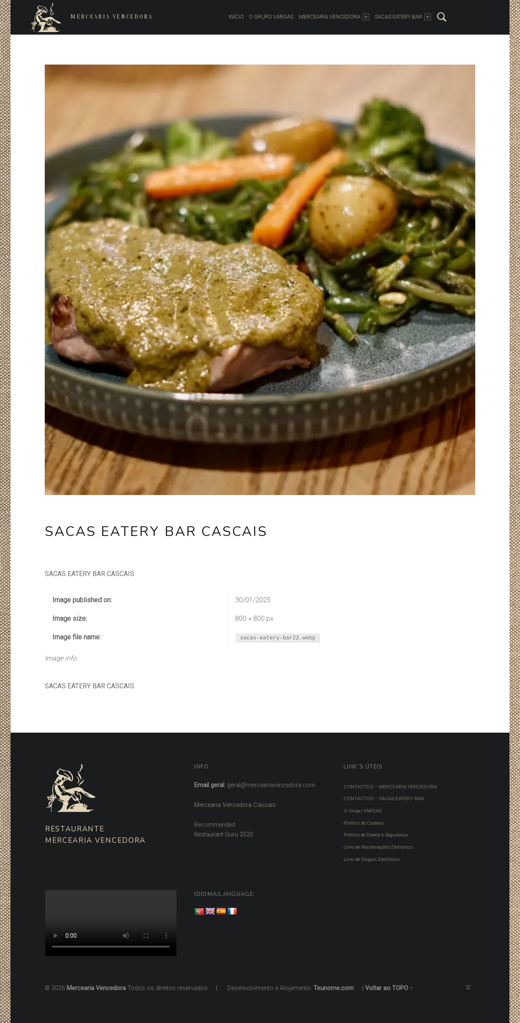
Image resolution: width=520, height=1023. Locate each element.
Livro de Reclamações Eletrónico (378, 847)
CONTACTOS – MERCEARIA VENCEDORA (390, 787)
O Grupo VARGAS (363, 811)
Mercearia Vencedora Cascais (235, 805)
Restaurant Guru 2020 (223, 834)
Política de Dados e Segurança (376, 835)
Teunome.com (334, 988)
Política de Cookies (364, 823)
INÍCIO (236, 17)
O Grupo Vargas (271, 17)
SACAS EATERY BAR (403, 17)
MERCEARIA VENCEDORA (334, 17)
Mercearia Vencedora (111, 16)
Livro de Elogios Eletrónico (372, 859)
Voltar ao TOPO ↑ (389, 988)
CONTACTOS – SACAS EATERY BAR (384, 798)
